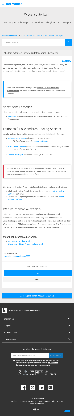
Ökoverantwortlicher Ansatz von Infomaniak (25, 244)
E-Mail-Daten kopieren (17, 147)
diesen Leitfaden (40, 141)
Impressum (22, 401)
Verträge (13, 401)
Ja (38, 273)
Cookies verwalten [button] (37, 404)
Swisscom (12, 116)
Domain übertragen (15, 155)
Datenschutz (32, 401)
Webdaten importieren (17, 138)
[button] (3, 3)
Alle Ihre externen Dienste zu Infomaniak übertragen (42, 35)
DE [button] (39, 410)
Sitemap (60, 401)
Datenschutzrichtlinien (47, 401)
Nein (37, 280)
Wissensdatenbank (10, 35)
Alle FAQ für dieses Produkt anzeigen (37, 296)
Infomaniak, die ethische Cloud (20, 241)
